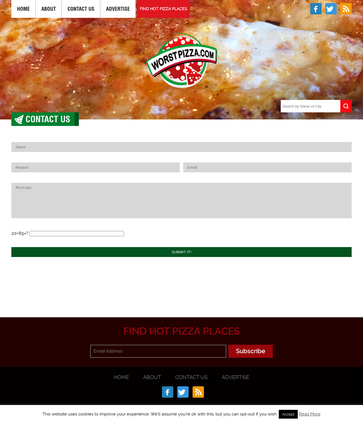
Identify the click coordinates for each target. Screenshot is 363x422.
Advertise (118, 9)
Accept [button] (288, 414)
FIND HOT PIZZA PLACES (163, 9)
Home (23, 9)
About (48, 9)
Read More (309, 414)
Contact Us (80, 9)
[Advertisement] (181, 289)
